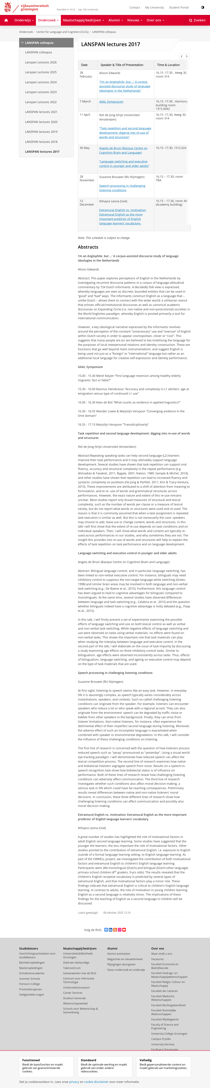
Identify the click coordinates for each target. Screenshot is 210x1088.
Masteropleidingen (30, 963)
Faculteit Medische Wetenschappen (162, 993)
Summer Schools (29, 974)
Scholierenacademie (31, 969)
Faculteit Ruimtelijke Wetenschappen (163, 1007)
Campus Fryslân (161, 1034)
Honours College (29, 979)
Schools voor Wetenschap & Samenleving (80, 1006)
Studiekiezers (28, 944)
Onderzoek (26, 32)
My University (154, 7)
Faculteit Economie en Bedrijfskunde (164, 961)
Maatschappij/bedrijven (79, 944)
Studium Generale (74, 994)
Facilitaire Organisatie (164, 1045)
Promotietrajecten (30, 985)
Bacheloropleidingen (32, 958)
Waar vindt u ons (161, 949)
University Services (163, 1040)
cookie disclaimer (96, 1082)
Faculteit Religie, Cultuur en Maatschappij (168, 979)
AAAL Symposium (111, 97)
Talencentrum (72, 963)
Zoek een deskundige (76, 958)
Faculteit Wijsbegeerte (165, 1015)
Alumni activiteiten (118, 949)
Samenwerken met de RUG (79, 969)
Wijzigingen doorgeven (121, 960)
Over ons (157, 944)
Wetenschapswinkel (75, 999)
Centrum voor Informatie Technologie (78, 976)
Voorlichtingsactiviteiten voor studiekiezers (37, 951)
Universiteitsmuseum (76, 983)
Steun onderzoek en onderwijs (126, 965)
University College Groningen (169, 1029)
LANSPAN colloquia (104, 32)
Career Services (72, 988)
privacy (74, 1082)
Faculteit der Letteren (164, 986)
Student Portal (179, 7)
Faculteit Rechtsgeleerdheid (168, 1001)
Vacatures (157, 954)
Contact (134, 7)
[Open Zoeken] (197, 20)
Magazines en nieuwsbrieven (125, 954)
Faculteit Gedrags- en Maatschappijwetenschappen (169, 970)
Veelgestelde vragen (31, 990)
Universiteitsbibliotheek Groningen (78, 951)
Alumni (112, 944)
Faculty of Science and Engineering (164, 1022)
